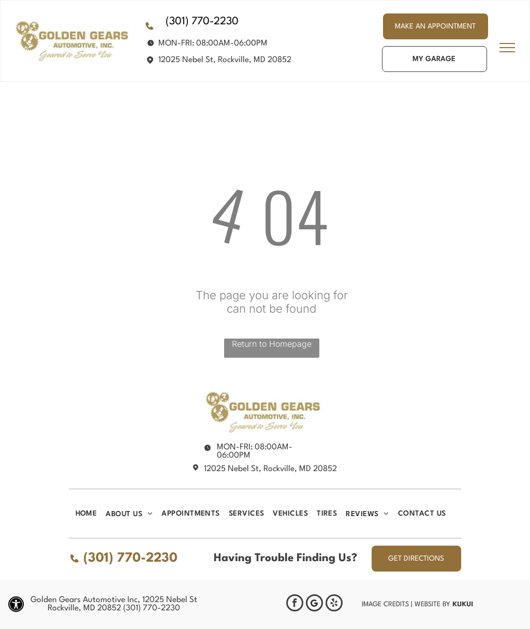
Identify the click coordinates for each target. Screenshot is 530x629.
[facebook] (294, 604)
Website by (432, 604)
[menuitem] (91, 513)
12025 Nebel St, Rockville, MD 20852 (224, 60)
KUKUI (462, 604)
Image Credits (385, 604)
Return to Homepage (272, 344)
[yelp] (334, 604)
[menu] (507, 47)
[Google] (314, 604)
